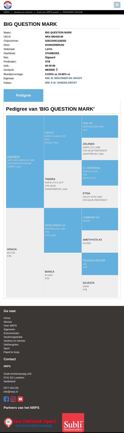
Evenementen (11, 333)
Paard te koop (11, 352)
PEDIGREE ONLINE (71, 12)
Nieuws (8, 321)
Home (7, 318)
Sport (7, 348)
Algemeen (9, 329)
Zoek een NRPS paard (46, 12)
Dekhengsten (11, 344)
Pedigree (23, 95)
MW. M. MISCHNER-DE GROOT (63, 78)
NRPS (7, 12)
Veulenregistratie (13, 337)
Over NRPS (10, 325)
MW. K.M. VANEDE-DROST (61, 82)
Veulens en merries (21, 12)
